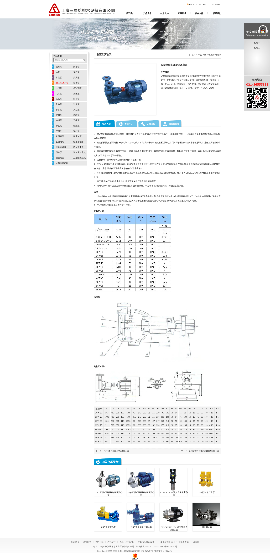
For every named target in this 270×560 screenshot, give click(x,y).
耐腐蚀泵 (77, 136)
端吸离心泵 (206, 515)
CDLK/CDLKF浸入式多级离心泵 (174, 482)
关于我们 (130, 13)
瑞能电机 (60, 158)
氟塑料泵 (60, 136)
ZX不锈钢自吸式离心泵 (140, 515)
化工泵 (59, 93)
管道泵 (59, 125)
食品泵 (59, 104)
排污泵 (59, 88)
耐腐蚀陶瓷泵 (62, 163)
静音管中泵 (78, 147)
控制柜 (59, 131)
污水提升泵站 (182, 542)
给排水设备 (78, 142)
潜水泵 (59, 109)
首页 (190, 4)
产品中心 (202, 54)
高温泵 (59, 99)
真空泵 (76, 109)
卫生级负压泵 (79, 158)
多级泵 (76, 93)
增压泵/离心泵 (214, 54)
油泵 (58, 72)
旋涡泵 (76, 77)
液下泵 (76, 99)
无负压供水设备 (127, 542)
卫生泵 (76, 120)
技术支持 (164, 13)
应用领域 (182, 13)
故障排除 (151, 124)
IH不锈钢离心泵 (108, 515)
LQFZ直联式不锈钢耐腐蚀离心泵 (204, 451)
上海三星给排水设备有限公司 (131, 551)
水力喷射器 (61, 147)
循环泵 (76, 131)
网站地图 (216, 4)
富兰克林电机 (79, 152)
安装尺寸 (128, 124)
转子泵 (76, 83)
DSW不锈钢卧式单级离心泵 (116, 451)
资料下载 (99, 542)
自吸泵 (59, 77)
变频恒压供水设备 (146, 542)
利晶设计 (169, 551)
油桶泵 (59, 120)
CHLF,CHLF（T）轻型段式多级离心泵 (173, 517)
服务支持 (199, 13)
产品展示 (147, 13)
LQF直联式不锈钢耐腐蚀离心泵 (140, 482)
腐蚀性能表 (174, 124)
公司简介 (75, 542)
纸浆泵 (76, 125)
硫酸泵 (76, 115)
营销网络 (87, 542)
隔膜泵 (76, 67)
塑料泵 (59, 152)
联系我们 (217, 13)
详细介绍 (106, 124)
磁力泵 (59, 67)
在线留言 (111, 542)
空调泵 (59, 115)
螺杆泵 (76, 72)
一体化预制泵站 (165, 542)
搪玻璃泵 (77, 88)
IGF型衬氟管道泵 (206, 481)
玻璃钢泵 (60, 142)
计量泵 (76, 104)
